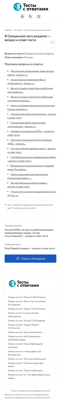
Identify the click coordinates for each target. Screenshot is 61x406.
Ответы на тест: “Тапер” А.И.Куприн (25, 370)
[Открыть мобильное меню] (39, 17)
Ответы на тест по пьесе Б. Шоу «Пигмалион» (23, 314)
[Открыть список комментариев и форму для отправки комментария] (30, 258)
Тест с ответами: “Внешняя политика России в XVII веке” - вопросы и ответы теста (30, 206)
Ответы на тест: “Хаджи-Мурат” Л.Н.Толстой (23, 326)
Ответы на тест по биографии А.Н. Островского (24, 353)
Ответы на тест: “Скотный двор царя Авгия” (25, 365)
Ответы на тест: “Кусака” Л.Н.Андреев (26, 320)
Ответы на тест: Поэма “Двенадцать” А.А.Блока (25, 345)
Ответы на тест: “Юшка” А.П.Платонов (26, 309)
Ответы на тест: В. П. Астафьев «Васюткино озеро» (29, 376)
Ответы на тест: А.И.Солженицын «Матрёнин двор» (24, 338)
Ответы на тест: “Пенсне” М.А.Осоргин (27, 297)
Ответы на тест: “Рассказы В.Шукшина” (27, 359)
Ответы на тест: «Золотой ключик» (25, 332)
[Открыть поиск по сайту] (30, 17)
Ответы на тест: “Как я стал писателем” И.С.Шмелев (27, 303)
